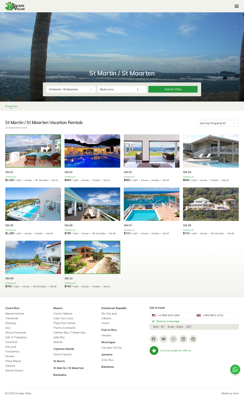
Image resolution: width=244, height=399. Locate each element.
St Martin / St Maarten (68, 368)
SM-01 (9, 172)
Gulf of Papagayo (16, 337)
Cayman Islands (63, 349)
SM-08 (187, 225)
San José (10, 346)
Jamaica (106, 354)
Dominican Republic (114, 308)
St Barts (59, 361)
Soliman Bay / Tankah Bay (69, 332)
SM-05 (9, 225)
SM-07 (128, 225)
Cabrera (106, 318)
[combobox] (71, 89)
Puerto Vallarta (62, 313)
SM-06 (69, 225)
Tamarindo (11, 318)
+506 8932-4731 (211, 316)
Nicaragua (108, 342)
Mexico (57, 308)
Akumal (57, 342)
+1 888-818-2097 (167, 316)
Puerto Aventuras (64, 327)
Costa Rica (12, 308)
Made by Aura (230, 393)
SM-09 (9, 278)
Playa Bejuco (13, 361)
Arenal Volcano (14, 370)
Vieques (106, 335)
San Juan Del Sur (111, 347)
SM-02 (69, 172)
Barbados (59, 375)
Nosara (9, 356)
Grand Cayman (62, 354)
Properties (11, 106)
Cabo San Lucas (63, 318)
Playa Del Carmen (64, 323)
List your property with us (171, 354)
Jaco (8, 327)
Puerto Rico (109, 330)
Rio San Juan (109, 313)
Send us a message (168, 324)
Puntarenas (12, 351)
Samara (10, 365)
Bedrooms (107, 89)
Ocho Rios (107, 360)
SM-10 (69, 278)
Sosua (105, 323)
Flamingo (10, 323)
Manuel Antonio (14, 313)
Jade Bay (59, 337)
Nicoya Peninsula (15, 332)
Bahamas (107, 366)
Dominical (11, 342)
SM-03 (128, 172)
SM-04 (187, 172)
